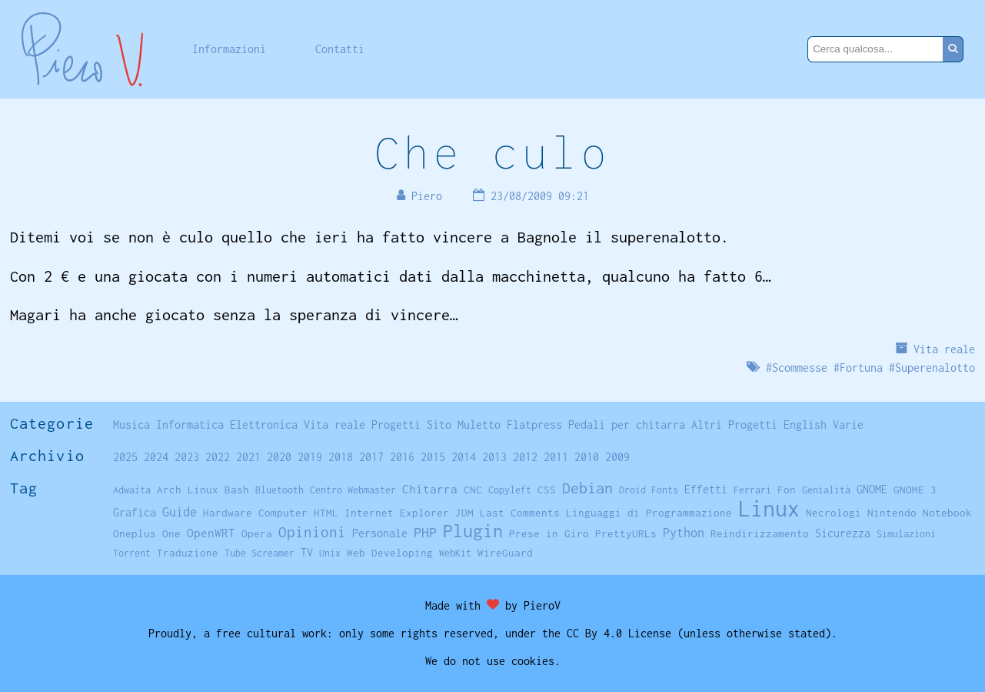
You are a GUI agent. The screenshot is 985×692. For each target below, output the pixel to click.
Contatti (339, 48)
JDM (464, 512)
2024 (156, 456)
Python (683, 533)
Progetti (396, 424)
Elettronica (264, 424)
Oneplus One (147, 533)
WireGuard (505, 553)
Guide (179, 512)
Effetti (705, 489)
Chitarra (430, 489)
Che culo (492, 152)
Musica (131, 424)
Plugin (473, 530)
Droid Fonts (648, 490)
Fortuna (861, 367)
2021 (248, 456)
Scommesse (799, 367)
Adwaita (132, 490)
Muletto (479, 424)
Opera (256, 533)
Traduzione (187, 553)
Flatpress (534, 424)
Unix (330, 553)
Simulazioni (906, 534)
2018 (340, 456)
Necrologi (833, 512)
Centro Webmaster (353, 490)
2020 (279, 456)
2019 (310, 456)
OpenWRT (211, 533)
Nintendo (892, 512)
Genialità (826, 490)
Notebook (947, 512)
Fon (786, 489)
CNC (473, 489)
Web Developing (390, 553)
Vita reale (944, 349)
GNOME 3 (915, 489)
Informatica (190, 424)
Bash (237, 489)
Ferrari (752, 490)
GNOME (872, 489)
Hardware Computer (255, 512)
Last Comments (520, 512)
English (805, 424)
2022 (217, 456)
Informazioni (229, 48)
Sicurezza (842, 533)
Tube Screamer (260, 553)
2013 (494, 456)
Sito (439, 424)
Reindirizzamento (759, 533)
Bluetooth (279, 490)
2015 (433, 456)
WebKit (455, 553)
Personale (380, 533)
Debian (587, 487)
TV (307, 552)
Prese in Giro (549, 533)
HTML (326, 512)
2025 (125, 456)
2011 (556, 456)
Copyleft (509, 490)
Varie (848, 424)
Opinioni (312, 531)
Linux (769, 508)
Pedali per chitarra (626, 424)
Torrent (132, 553)
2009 (617, 456)
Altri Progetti (734, 424)
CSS (546, 489)
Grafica (134, 512)
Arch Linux (187, 489)
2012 (525, 456)
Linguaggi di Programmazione (649, 512)
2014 (463, 456)
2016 (402, 456)
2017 (371, 456)
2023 (187, 456)
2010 (586, 456)
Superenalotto (935, 367)
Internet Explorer (396, 512)
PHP (425, 532)
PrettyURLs (626, 533)
